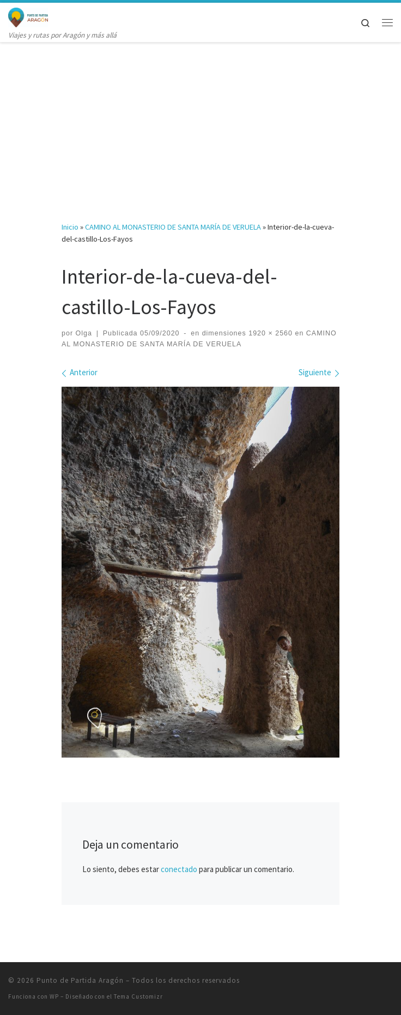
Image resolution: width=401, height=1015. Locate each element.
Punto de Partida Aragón (80, 980)
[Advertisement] (200, 123)
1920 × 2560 (269, 333)
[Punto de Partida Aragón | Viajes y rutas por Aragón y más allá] (28, 15)
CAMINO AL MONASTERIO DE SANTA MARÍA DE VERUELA (173, 227)
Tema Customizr (138, 996)
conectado (179, 869)
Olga (84, 333)
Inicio (70, 227)
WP (54, 996)
